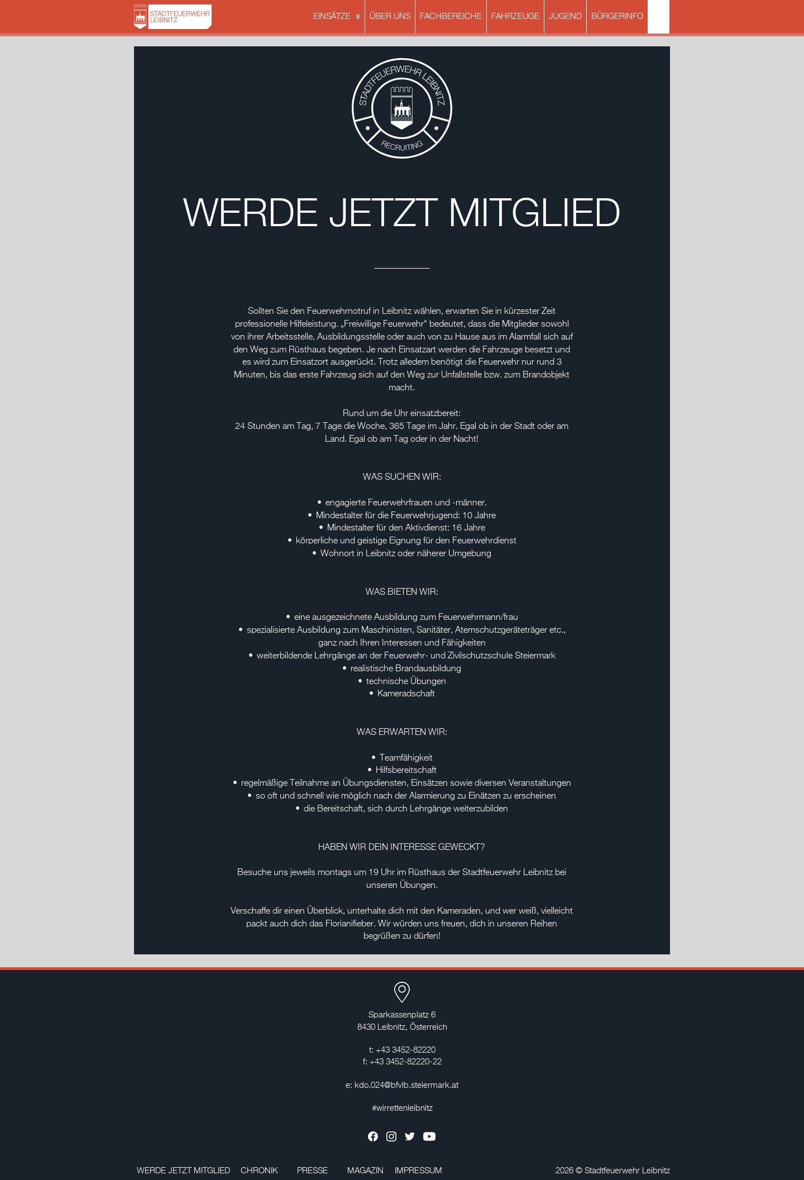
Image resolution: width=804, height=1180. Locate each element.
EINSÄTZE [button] (337, 17)
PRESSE (312, 1171)
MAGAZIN (365, 1171)
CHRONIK (259, 1171)
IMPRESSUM (418, 1171)
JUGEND (565, 16)
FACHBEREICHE (451, 16)
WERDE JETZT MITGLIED (183, 1171)
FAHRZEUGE (515, 16)
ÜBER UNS (390, 16)
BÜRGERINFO (617, 16)
